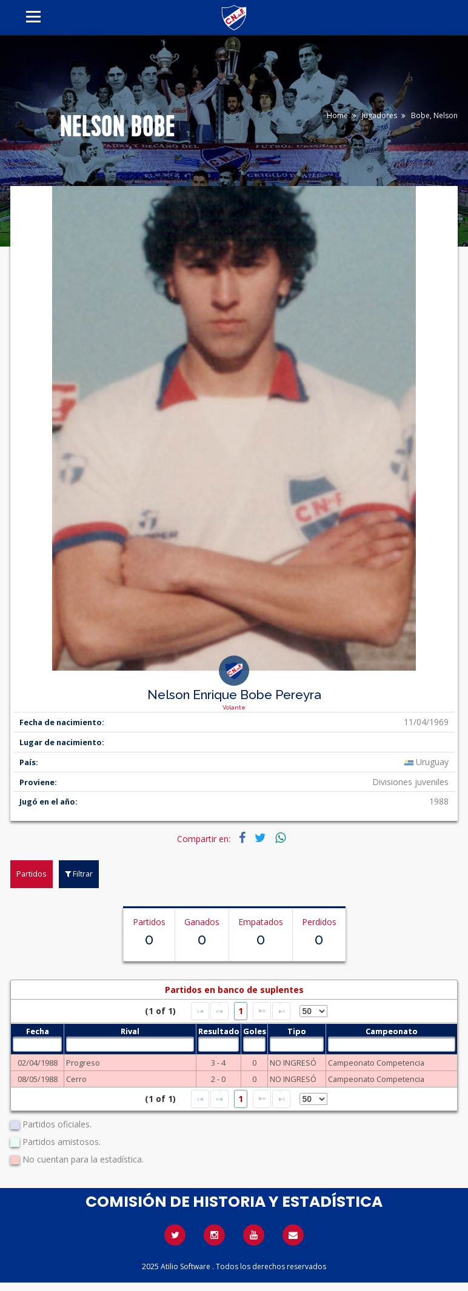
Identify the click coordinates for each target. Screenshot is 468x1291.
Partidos (31, 873)
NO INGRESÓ (293, 1062)
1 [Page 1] (240, 1011)
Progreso (83, 1062)
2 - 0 (218, 1079)
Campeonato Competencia (376, 1062)
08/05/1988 (38, 1079)
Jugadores (379, 115)
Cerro (76, 1079)
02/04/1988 (38, 1062)
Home (337, 115)
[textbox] (37, 1044)
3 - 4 (218, 1062)
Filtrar (79, 873)
